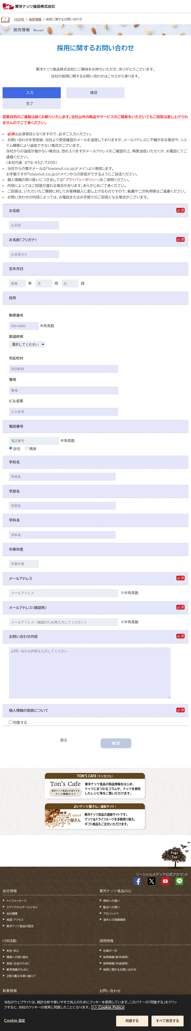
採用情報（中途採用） (116, 963)
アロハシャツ (111, 913)
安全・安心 (12, 950)
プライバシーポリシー (81, 180)
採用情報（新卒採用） (116, 957)
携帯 (30, 449)
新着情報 (10, 991)
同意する (18, 722)
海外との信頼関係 (114, 919)
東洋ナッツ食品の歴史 (20, 926)
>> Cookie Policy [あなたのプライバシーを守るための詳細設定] (108, 1009)
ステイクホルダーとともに (22, 907)
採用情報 (35, 19)
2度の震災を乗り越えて (21, 975)
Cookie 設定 (14, 1023)
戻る (63, 740)
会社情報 (10, 891)
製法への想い (111, 907)
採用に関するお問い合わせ (120, 969)
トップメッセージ (16, 900)
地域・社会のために (18, 963)
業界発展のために (17, 969)
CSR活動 (9, 941)
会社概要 (12, 913)
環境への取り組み (17, 957)
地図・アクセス (15, 919)
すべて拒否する (167, 1023)
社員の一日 (110, 950)
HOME (19, 19)
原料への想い (111, 900)
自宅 (14, 449)
